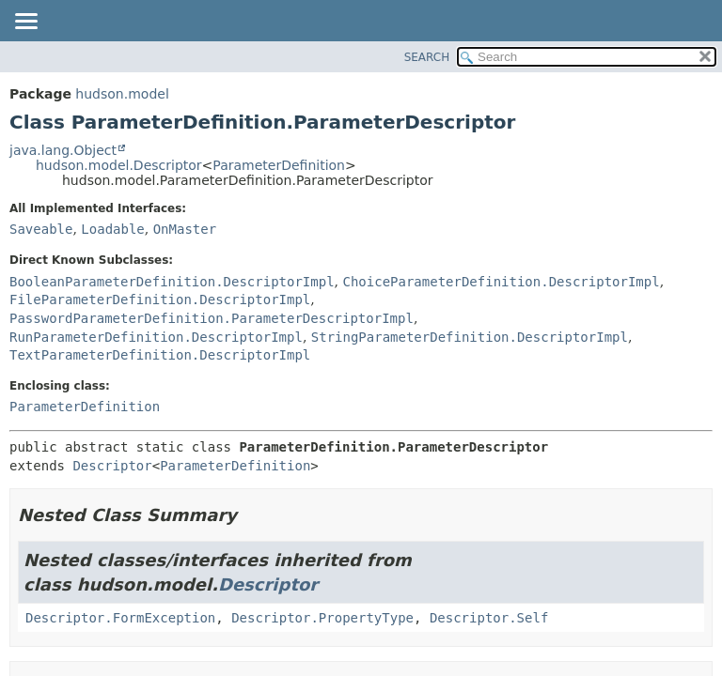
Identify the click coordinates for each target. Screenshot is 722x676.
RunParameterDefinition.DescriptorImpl (156, 337)
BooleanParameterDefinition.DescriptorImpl (172, 281)
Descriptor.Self (489, 617)
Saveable (40, 229)
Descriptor (111, 465)
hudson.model (121, 93)
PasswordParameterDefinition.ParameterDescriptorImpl (211, 318)
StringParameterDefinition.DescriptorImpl (469, 337)
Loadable (112, 229)
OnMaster (184, 229)
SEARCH (427, 57)
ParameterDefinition (278, 165)
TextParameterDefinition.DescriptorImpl (159, 354)
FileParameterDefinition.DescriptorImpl (159, 299)
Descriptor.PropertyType (322, 617)
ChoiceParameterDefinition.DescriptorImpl (500, 281)
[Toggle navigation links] (25, 22)
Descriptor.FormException (120, 617)
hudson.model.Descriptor (119, 165)
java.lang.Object (63, 150)
